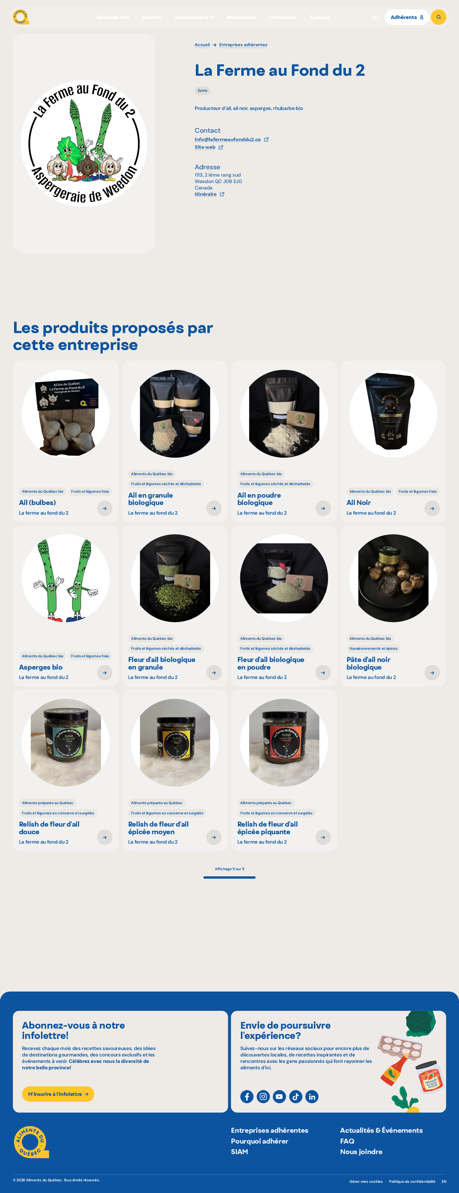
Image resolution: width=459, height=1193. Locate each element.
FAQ (347, 1154)
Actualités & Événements (381, 1143)
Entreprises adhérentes (270, 1143)
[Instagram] (263, 1101)
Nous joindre (361, 1165)
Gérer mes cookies (366, 1181)
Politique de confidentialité (412, 1181)
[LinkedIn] (311, 1101)
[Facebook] (247, 1101)
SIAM (239, 1165)
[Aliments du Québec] (21, 17)
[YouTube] (279, 1101)
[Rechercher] (438, 17)
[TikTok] (295, 1101)
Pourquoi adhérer (259, 1154)
